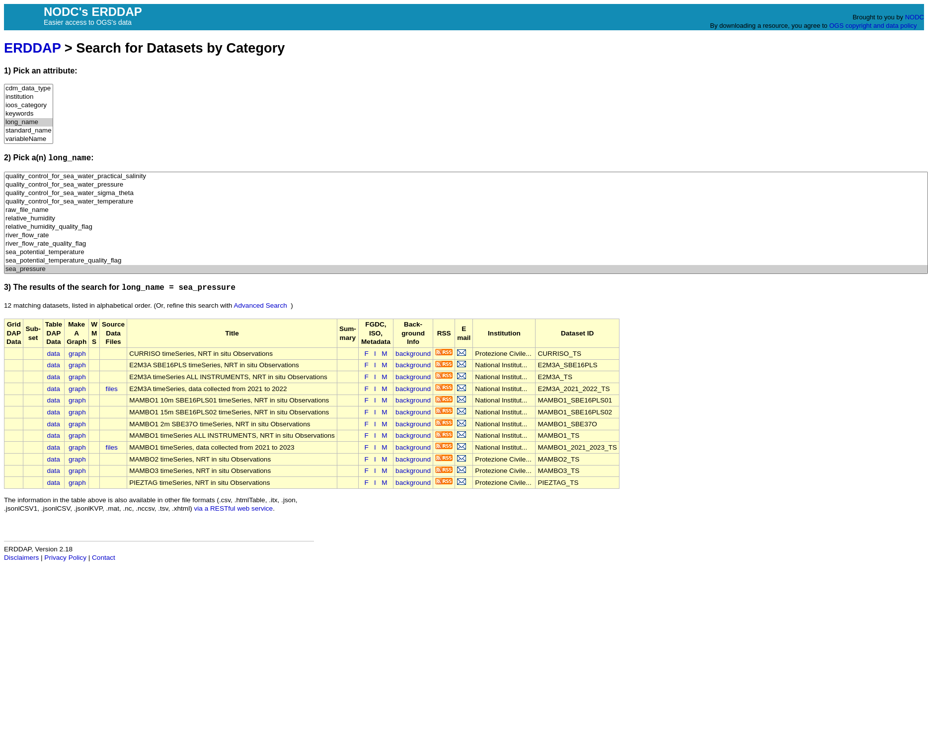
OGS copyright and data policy (873, 25)
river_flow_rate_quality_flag (466, 244)
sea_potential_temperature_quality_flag (466, 261)
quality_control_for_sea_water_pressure (466, 185)
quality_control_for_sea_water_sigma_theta (466, 193)
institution (28, 97)
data (53, 353)
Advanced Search (260, 305)
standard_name (28, 131)
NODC (914, 17)
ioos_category (28, 105)
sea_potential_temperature (466, 252)
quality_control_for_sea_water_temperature (466, 202)
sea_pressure (466, 269)
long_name (28, 122)
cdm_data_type (28, 88)
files (112, 389)
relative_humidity (466, 218)
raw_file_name (466, 210)
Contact (103, 557)
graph (77, 353)
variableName (28, 139)
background (413, 353)
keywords (28, 114)
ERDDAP (32, 48)
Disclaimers (21, 557)
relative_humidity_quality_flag (466, 227)
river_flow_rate (466, 235)
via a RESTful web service (233, 508)
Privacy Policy (65, 557)
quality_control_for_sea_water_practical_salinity (466, 176)
